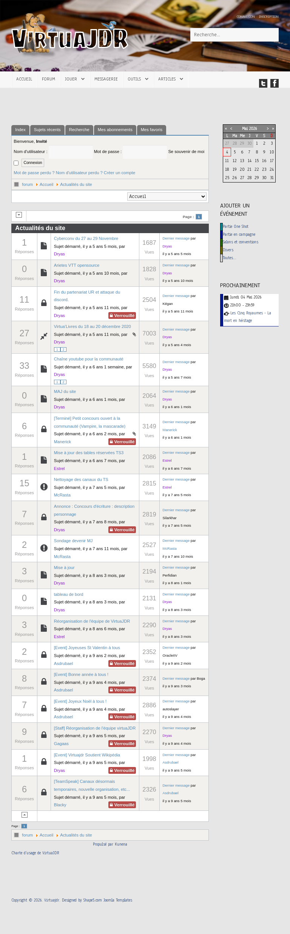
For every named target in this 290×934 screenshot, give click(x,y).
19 (235, 169)
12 (235, 161)
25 (227, 178)
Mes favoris (151, 129)
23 (264, 169)
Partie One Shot (235, 226)
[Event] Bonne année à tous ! (81, 674)
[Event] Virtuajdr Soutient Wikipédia (87, 755)
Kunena (121, 844)
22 (257, 169)
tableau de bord (68, 594)
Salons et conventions (240, 242)
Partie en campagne (239, 234)
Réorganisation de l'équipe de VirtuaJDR (92, 621)
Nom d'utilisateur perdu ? (79, 172)
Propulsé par (104, 844)
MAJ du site (65, 391)
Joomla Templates (117, 900)
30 (264, 178)
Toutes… (229, 258)
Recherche (79, 129)
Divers (228, 250)
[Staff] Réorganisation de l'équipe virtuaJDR (95, 728)
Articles (167, 79)
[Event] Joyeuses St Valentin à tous (87, 647)
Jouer (71, 79)
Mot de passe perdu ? (34, 172)
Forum (48, 79)
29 (257, 178)
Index (20, 129)
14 (249, 161)
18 (227, 169)
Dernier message (176, 238)
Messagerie (106, 79)
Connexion (246, 16)
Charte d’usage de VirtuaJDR (35, 853)
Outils (134, 79)
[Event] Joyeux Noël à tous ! (80, 701)
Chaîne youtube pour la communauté (88, 359)
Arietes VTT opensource (76, 265)
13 (242, 161)
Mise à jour (64, 567)
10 (272, 152)
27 (242, 178)
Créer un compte (119, 172)
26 (234, 178)
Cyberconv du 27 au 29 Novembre (86, 238)
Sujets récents (47, 129)
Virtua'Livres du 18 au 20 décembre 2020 (92, 326)
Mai (245, 128)
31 (272, 178)
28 (249, 178)
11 (227, 161)
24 (272, 169)
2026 (253, 128)
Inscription (269, 16)
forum (27, 184)
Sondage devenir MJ (73, 540)
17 (272, 161)
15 (257, 161)
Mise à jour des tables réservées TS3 (88, 452)
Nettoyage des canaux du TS (81, 479)
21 (249, 169)
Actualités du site (76, 184)
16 (264, 161)
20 (242, 169)
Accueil (24, 79)
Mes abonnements (115, 129)
